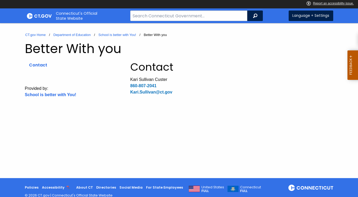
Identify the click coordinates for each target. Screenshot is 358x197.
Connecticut (250, 189)
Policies (31, 187)
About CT (84, 187)
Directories (106, 187)
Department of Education (72, 35)
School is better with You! (117, 35)
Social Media (131, 187)
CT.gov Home (35, 35)
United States (212, 189)
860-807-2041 (143, 86)
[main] (179, 100)
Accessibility (53, 187)
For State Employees (164, 187)
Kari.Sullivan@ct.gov (151, 92)
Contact (38, 65)
